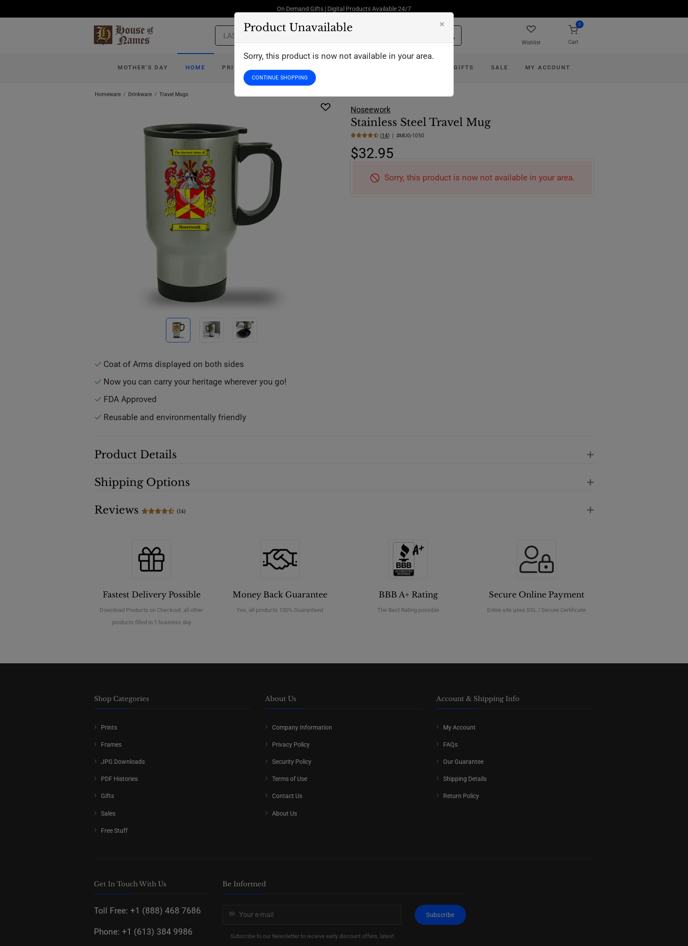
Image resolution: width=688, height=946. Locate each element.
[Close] (442, 24)
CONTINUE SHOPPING (280, 78)
